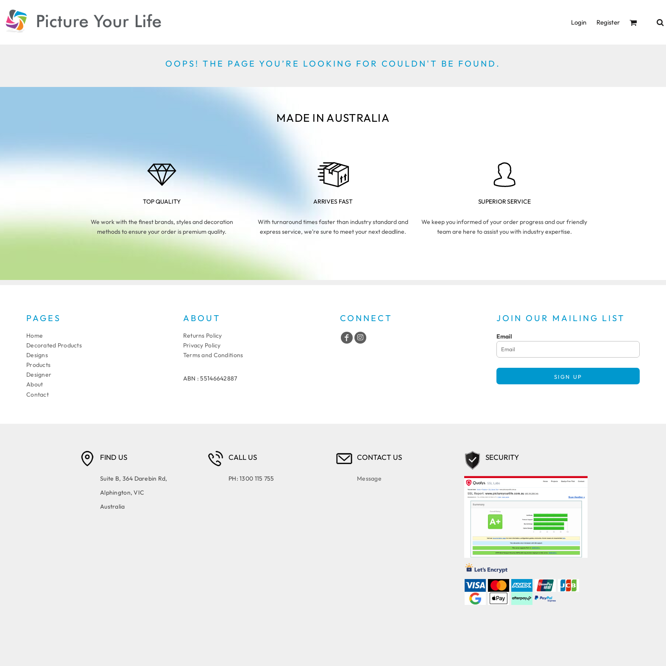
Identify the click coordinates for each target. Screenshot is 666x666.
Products (38, 365)
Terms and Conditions (213, 355)
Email (504, 336)
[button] (633, 22)
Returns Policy (202, 335)
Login (578, 22)
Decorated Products (54, 345)
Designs (37, 355)
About (34, 384)
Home (34, 335)
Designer (38, 374)
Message (369, 478)
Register (608, 22)
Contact (37, 394)
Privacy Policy (202, 345)
